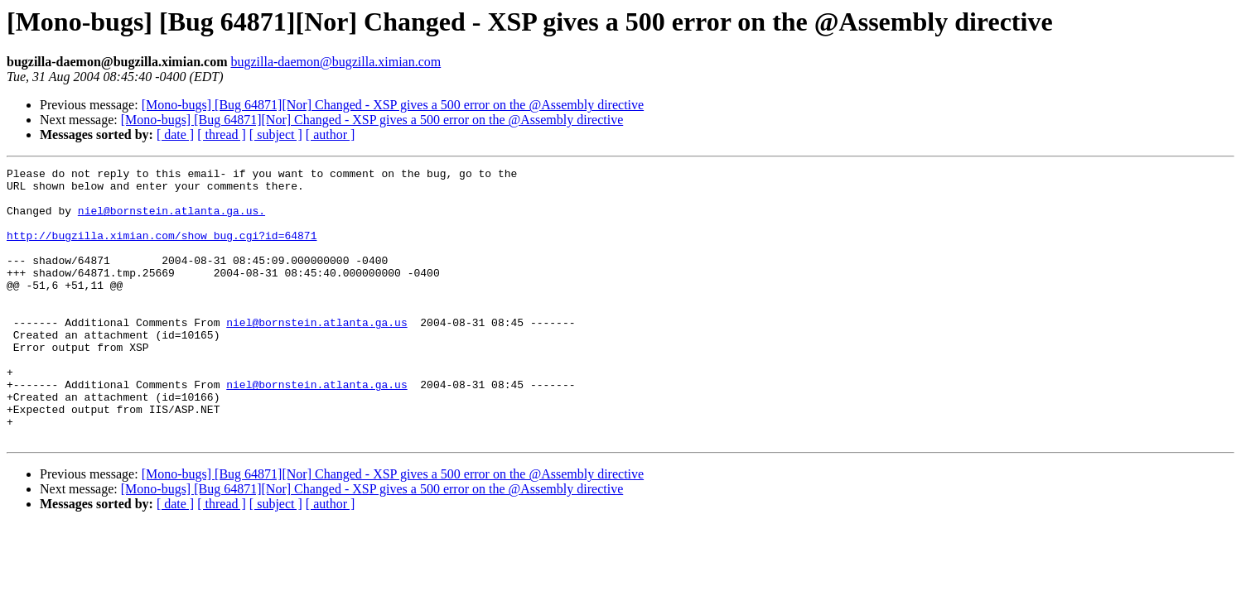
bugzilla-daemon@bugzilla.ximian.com (335, 62)
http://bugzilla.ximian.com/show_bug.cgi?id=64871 (161, 250)
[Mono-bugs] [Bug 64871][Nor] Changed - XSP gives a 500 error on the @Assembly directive (393, 105)
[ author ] (330, 134)
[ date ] (175, 134)
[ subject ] (275, 134)
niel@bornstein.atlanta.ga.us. (171, 220)
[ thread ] (221, 134)
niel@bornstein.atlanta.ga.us (316, 354)
